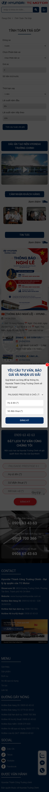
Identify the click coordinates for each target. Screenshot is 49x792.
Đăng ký (24, 420)
